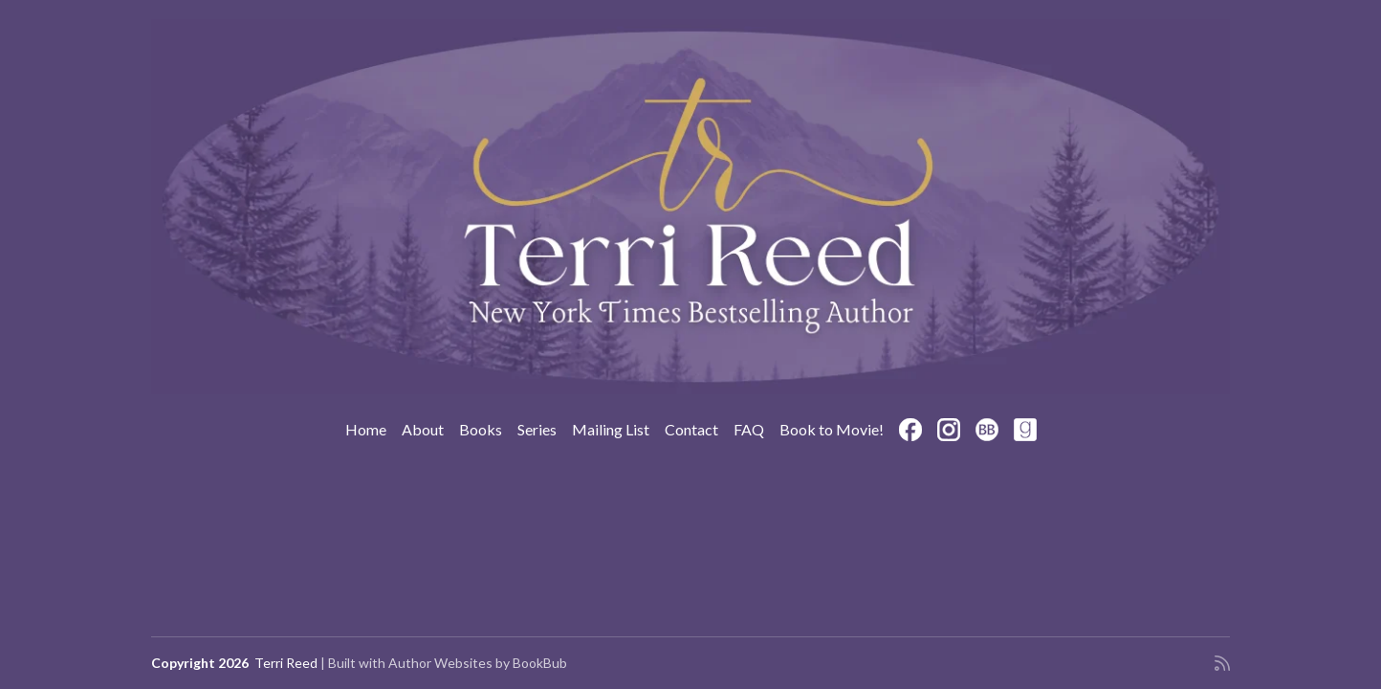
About (423, 429)
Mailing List (610, 429)
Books (480, 429)
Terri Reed (286, 663)
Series (537, 429)
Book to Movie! (831, 429)
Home (365, 429)
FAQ (749, 429)
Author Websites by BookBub (477, 663)
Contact (691, 429)
